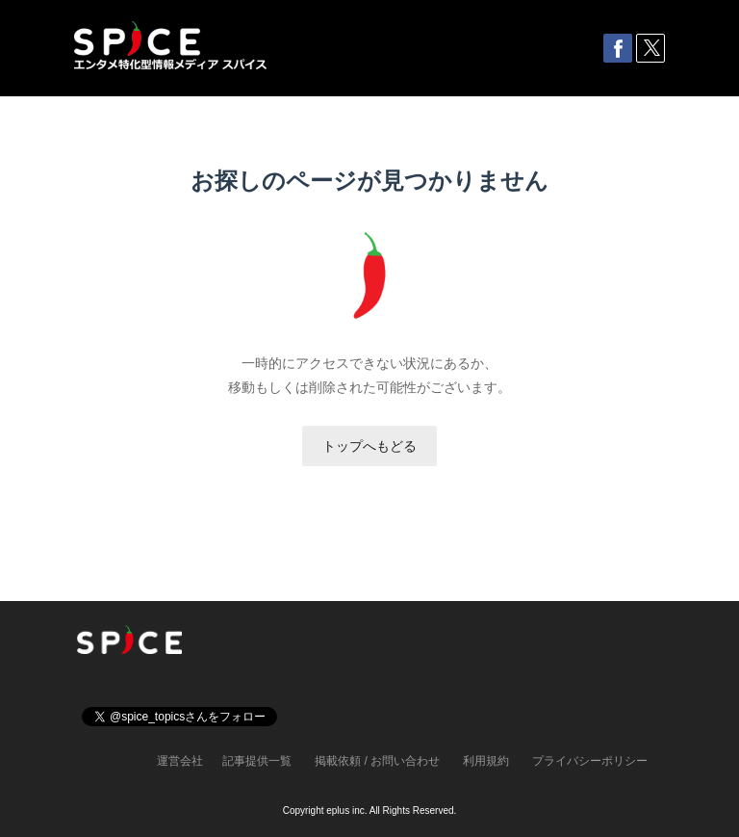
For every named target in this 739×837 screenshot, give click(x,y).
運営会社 (180, 761)
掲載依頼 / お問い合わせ (377, 761)
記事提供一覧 (257, 761)
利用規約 (486, 761)
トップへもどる (369, 446)
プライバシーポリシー (590, 761)
